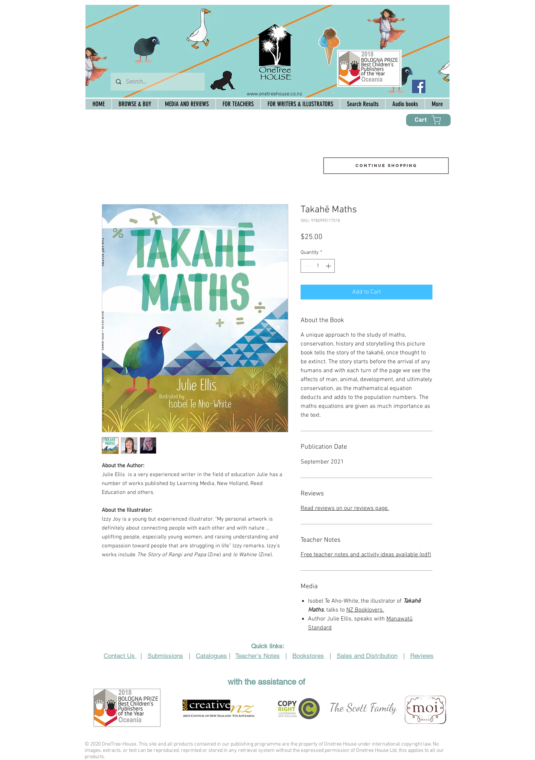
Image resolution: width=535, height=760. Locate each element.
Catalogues (211, 655)
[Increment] (329, 265)
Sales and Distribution (367, 655)
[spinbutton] (317, 265)
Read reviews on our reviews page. (345, 508)
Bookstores (308, 655)
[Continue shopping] (386, 165)
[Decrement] (306, 265)
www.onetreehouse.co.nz (274, 94)
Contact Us (120, 655)
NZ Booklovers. (365, 610)
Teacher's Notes (257, 655)
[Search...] (157, 82)
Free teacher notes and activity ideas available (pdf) (366, 554)
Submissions (165, 655)
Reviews (422, 655)
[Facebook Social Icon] (418, 86)
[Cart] (428, 120)
